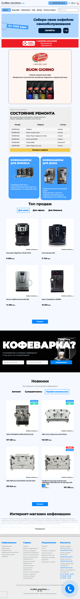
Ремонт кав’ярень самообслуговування (31, 552)
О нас (44, 548)
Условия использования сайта (52, 585)
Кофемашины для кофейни (8, 555)
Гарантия (45, 559)
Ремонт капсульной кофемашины (30, 558)
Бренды (39, 10)
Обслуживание (28, 565)
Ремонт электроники (31, 555)
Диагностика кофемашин (28, 569)
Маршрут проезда (48, 557)
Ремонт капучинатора (31, 572)
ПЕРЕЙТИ (50, 30)
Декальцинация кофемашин (29, 562)
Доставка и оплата (48, 562)
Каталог (5, 10)
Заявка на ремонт (48, 555)
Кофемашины (25, 10)
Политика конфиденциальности (28, 585)
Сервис (26, 546)
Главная (44, 546)
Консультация (47, 553)
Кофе (33, 10)
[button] (73, 3)
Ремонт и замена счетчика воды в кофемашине (29, 576)
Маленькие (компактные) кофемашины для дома (9, 550)
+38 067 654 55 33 (66, 550)
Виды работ (16, 10)
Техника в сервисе (50, 10)
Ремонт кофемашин (30, 548)
